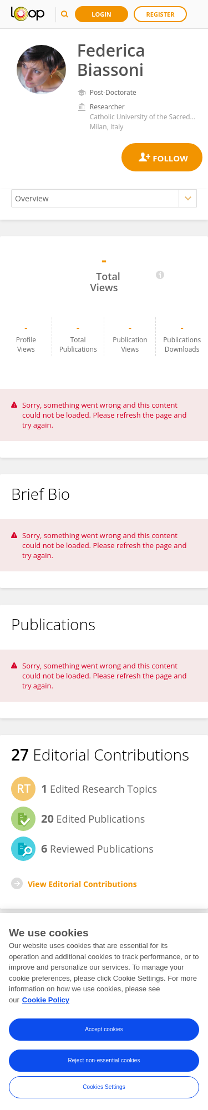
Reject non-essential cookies (104, 1064)
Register (160, 14)
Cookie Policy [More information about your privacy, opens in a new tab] (45, 1003)
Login (101, 14)
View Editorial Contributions (82, 884)
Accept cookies (104, 1033)
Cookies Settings (104, 1090)
